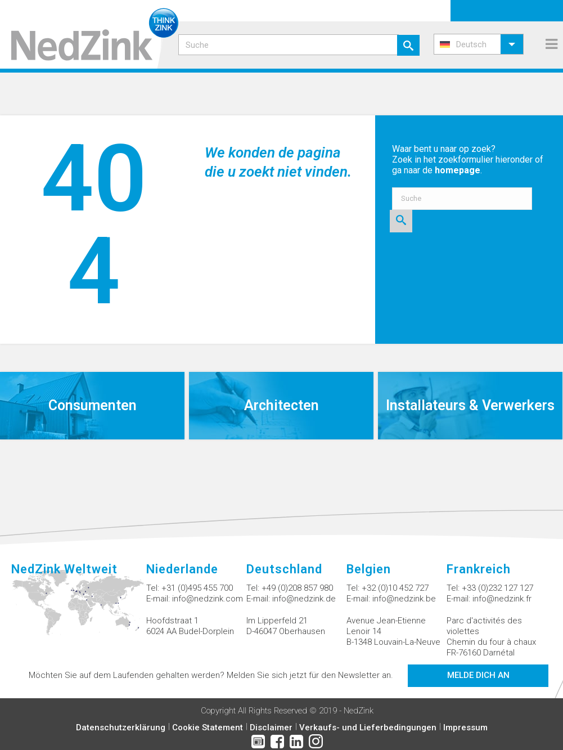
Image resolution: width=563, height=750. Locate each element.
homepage (457, 170)
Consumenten (92, 405)
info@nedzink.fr (502, 599)
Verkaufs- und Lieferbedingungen (367, 727)
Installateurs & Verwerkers (470, 405)
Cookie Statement (207, 727)
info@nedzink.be (404, 599)
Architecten (281, 405)
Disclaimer (271, 727)
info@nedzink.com (207, 599)
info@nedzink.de (304, 599)
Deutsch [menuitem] (471, 44)
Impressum (465, 727)
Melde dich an (478, 675)
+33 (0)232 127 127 (497, 588)
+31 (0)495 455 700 (197, 588)
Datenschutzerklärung (120, 727)
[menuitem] (479, 44)
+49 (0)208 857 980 (297, 588)
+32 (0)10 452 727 (395, 588)
